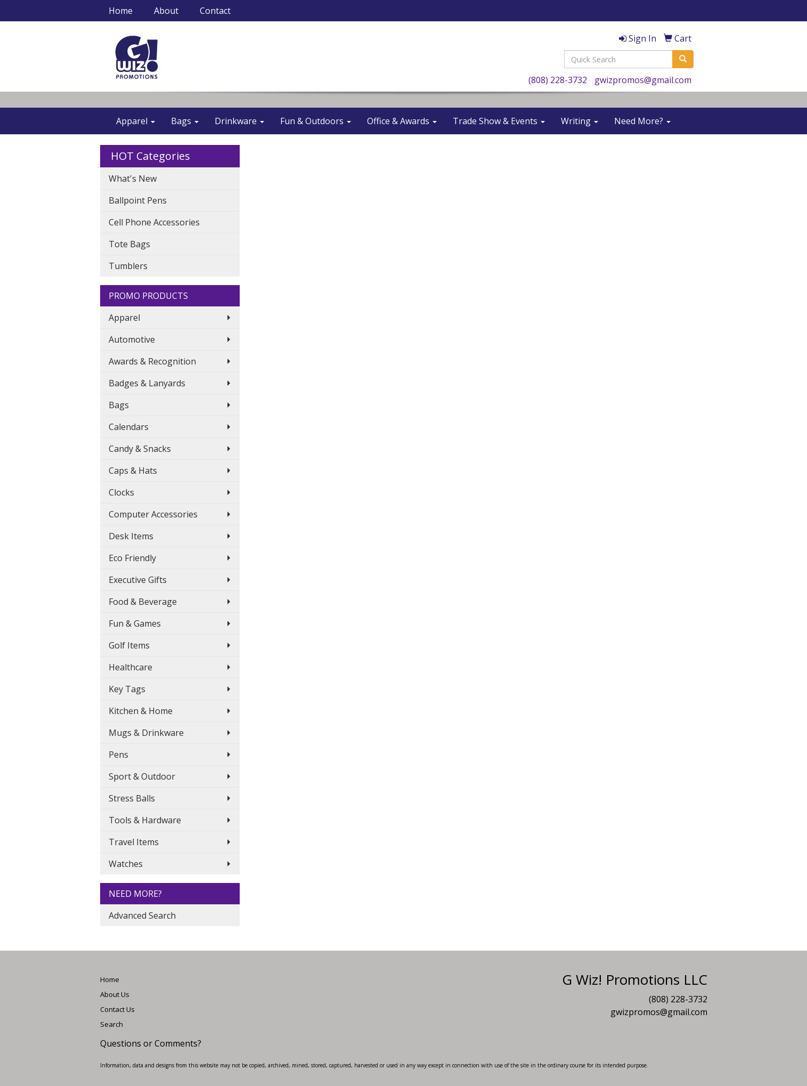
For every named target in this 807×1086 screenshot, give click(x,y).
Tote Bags (129, 244)
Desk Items (131, 536)
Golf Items (129, 645)
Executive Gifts (138, 580)
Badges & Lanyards (147, 383)
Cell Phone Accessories (154, 222)
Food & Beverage (143, 601)
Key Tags (127, 689)
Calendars (129, 427)
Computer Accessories (153, 514)
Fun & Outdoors (315, 121)
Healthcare (130, 667)
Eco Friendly (132, 558)
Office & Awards (402, 121)
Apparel (135, 121)
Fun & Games (135, 623)
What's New (133, 178)
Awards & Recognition (152, 361)
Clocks (121, 492)
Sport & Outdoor (142, 776)
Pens (118, 754)
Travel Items (134, 842)
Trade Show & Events (499, 121)
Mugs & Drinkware (146, 733)
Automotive (132, 339)
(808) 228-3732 (557, 80)
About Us (114, 994)
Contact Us (117, 1009)
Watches (126, 864)
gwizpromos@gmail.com (642, 80)
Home (121, 11)
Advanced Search (142, 915)
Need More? (642, 121)
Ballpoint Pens (138, 200)
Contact (215, 11)
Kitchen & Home (141, 711)
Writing (579, 121)
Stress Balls (132, 798)
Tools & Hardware (145, 820)
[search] (683, 59)
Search (111, 1024)
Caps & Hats (133, 470)
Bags (185, 121)
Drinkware (239, 121)
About (166, 11)
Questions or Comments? (150, 1043)
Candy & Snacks (140, 449)
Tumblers (128, 266)
